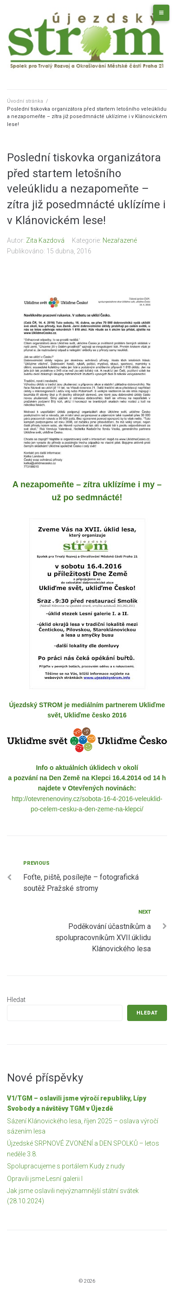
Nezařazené (120, 240)
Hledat (16, 999)
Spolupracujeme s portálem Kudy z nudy (66, 1166)
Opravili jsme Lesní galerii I (45, 1178)
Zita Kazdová (45, 240)
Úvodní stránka (25, 101)
